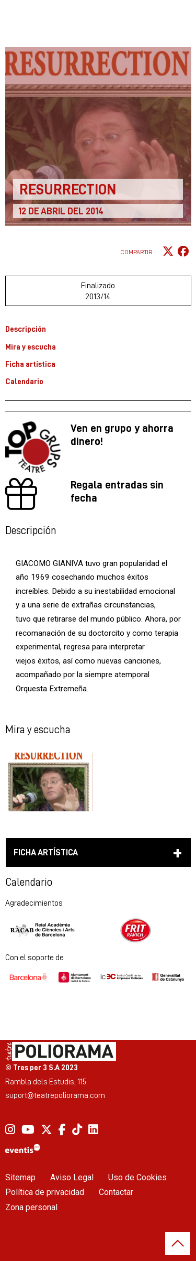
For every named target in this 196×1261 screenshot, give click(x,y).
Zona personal (31, 1207)
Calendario (24, 381)
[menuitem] (10, 1130)
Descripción (25, 328)
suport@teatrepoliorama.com (55, 1095)
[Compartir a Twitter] (168, 252)
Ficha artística (30, 364)
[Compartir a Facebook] (183, 252)
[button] (49, 782)
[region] (98, 930)
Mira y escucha (30, 346)
